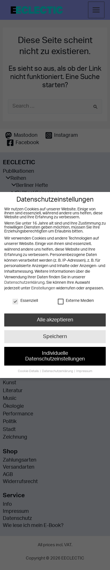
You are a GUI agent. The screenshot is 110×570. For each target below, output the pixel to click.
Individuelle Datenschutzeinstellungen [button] (55, 352)
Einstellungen (43, 288)
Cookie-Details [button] (30, 365)
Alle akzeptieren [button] (55, 319)
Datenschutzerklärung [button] (58, 365)
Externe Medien (76, 300)
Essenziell (25, 300)
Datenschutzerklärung (24, 283)
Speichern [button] (54, 334)
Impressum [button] (82, 365)
